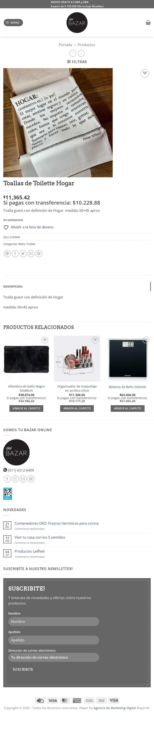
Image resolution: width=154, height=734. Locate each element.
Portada (65, 44)
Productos (86, 44)
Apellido (14, 632)
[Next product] (72, 53)
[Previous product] (81, 53)
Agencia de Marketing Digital (115, 708)
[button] (13, 22)
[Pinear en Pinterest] (38, 253)
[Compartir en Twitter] (23, 253)
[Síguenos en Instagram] (15, 478)
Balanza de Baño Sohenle (127, 387)
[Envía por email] (31, 253)
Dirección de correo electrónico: (53, 655)
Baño (21, 244)
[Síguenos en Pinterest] (31, 478)
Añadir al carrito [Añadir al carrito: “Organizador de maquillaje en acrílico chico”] (77, 408)
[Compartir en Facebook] (15, 253)
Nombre (14, 613)
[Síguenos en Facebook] (7, 478)
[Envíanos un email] (23, 478)
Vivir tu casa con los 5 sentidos (40, 537)
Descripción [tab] (12, 286)
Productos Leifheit (30, 551)
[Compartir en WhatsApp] (7, 253)
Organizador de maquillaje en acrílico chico (77, 388)
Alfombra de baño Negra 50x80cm (26, 388)
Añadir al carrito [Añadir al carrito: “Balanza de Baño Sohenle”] (127, 408)
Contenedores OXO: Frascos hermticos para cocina (57, 523)
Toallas (30, 244)
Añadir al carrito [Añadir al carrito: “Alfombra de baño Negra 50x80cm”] (26, 408)
